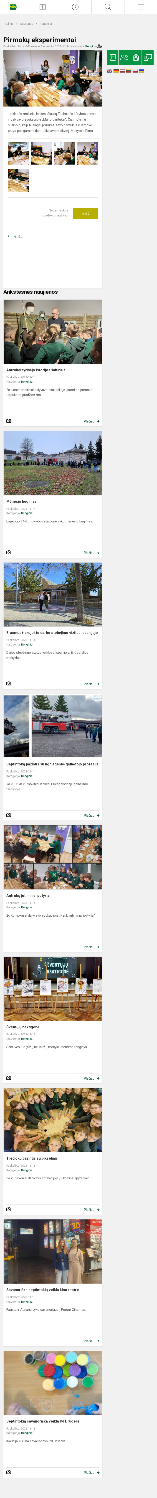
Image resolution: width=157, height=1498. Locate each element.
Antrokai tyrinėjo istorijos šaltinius (35, 370)
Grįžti (18, 236)
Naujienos (27, 23)
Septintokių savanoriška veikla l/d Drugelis (43, 1421)
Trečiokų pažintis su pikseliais (32, 1158)
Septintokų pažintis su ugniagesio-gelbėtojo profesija (52, 764)
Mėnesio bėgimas (21, 501)
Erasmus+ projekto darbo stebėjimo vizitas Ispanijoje (52, 633)
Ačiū (85, 213)
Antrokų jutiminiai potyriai (28, 895)
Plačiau (89, 421)
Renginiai (46, 23)
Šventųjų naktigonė (22, 1027)
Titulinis (8, 23)
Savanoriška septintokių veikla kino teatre (42, 1290)
